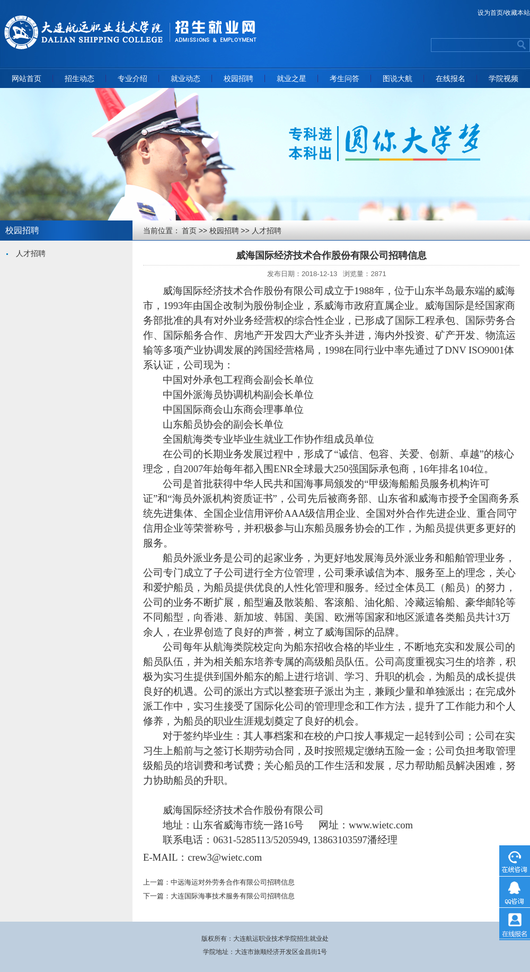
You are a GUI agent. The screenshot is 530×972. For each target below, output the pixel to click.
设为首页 (490, 12)
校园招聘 (238, 78)
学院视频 (503, 78)
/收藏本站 (516, 12)
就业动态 (185, 78)
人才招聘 (31, 253)
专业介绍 (132, 78)
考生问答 (344, 78)
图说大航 (397, 78)
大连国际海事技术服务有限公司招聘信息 (233, 896)
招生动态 (79, 78)
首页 (189, 230)
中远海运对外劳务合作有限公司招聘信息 (233, 882)
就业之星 (291, 78)
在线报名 (450, 78)
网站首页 (26, 78)
